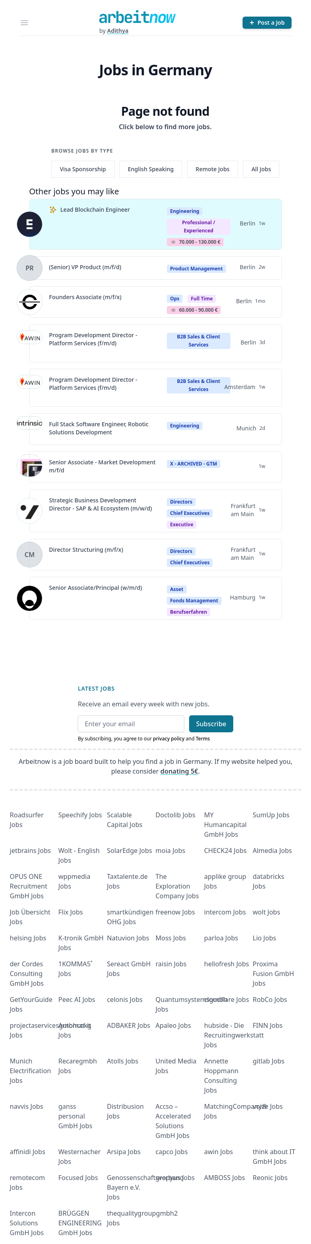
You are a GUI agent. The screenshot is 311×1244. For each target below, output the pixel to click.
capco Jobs (172, 1151)
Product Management (196, 268)
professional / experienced (198, 226)
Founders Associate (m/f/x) (85, 297)
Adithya (117, 30)
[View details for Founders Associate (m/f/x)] (30, 302)
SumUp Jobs (271, 814)
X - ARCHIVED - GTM (193, 463)
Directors (181, 501)
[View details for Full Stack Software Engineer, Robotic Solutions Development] (30, 429)
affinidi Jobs (27, 1151)
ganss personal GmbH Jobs (75, 1116)
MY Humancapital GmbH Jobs (225, 824)
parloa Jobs (221, 938)
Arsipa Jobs (124, 1151)
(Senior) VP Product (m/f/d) (85, 267)
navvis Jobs (26, 1106)
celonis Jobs (125, 999)
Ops (174, 298)
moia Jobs (170, 850)
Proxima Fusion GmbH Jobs (273, 973)
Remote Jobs (213, 169)
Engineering (184, 211)
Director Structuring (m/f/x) (86, 549)
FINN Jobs (268, 1025)
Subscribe (211, 723)
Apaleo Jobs (173, 1025)
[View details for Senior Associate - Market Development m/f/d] (30, 467)
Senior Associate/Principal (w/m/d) (95, 587)
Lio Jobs (264, 938)
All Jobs (261, 169)
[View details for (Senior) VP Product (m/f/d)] (30, 268)
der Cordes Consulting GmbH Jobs (27, 973)
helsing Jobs (28, 938)
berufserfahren (188, 611)
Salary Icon (173, 242)
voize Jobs (268, 1106)
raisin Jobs (171, 963)
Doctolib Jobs (175, 814)
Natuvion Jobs (128, 938)
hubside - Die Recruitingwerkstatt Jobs (234, 1035)
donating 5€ (179, 771)
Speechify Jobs (80, 814)
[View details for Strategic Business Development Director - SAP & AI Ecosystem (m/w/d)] (30, 511)
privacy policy (169, 738)
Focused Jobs (78, 1177)
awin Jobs (218, 1151)
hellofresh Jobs (226, 963)
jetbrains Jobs (30, 850)
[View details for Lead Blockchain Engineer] (30, 224)
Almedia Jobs (272, 850)
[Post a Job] (267, 23)
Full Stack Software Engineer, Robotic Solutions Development (99, 428)
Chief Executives (189, 513)
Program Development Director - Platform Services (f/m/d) (93, 339)
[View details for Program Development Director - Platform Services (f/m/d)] (30, 343)
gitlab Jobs (268, 1061)
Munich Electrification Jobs (30, 1071)
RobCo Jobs (270, 999)
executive (181, 524)
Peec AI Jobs (76, 999)
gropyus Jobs (175, 1177)
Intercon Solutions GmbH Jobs (27, 1223)
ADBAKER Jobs (128, 1025)
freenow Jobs (175, 912)
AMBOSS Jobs (224, 1177)
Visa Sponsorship (83, 169)
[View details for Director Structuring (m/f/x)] (30, 555)
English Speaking (151, 169)
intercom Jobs (225, 912)
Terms (203, 738)
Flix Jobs (70, 912)
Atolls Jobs (122, 1061)
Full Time (202, 298)
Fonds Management (194, 600)
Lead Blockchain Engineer (95, 209)
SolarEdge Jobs (129, 850)
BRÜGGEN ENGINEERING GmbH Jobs (80, 1223)
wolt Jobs (266, 912)
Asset (176, 589)
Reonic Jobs (270, 1177)
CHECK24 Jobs (225, 850)
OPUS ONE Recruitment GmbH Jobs (28, 886)
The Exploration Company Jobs (177, 886)
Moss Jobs (171, 938)
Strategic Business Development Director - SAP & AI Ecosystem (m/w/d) (100, 504)
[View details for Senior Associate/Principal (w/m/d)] (30, 598)
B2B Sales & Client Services (198, 340)
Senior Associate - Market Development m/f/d (102, 466)
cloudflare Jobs (226, 999)
